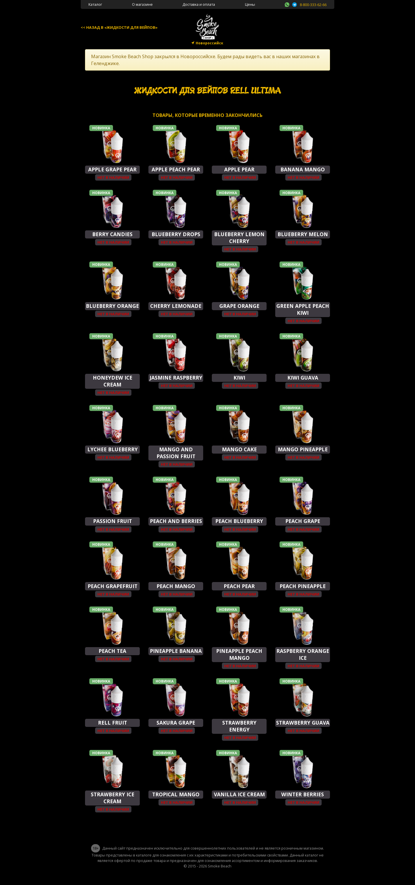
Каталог (95, 4)
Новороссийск (209, 43)
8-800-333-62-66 (313, 4)
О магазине (142, 4)
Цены (250, 4)
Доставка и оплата (198, 4)
